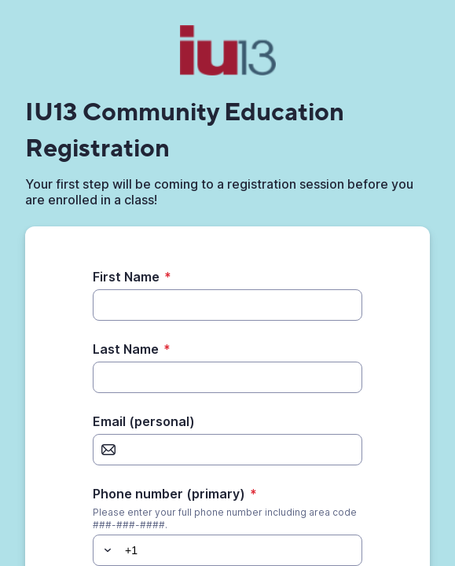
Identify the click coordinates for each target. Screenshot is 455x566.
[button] (105, 550)
